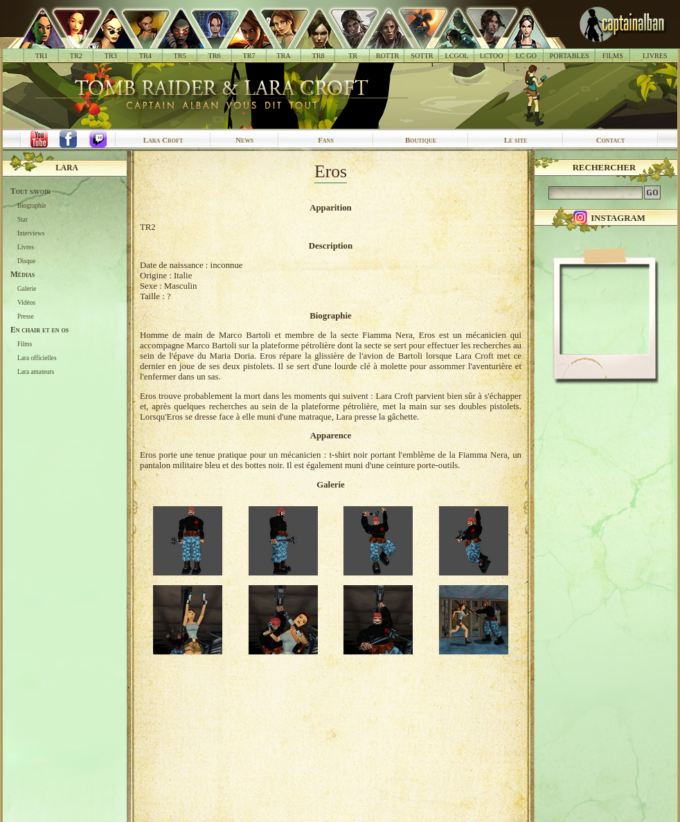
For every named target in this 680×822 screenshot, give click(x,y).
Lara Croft (163, 140)
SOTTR (422, 56)
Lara (66, 167)
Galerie (26, 288)
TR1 (41, 56)
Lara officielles (37, 358)
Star (22, 219)
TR (352, 56)
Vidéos (26, 302)
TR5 (180, 56)
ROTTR (388, 56)
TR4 (145, 56)
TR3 (111, 56)
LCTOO (491, 56)
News (244, 140)
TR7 (248, 56)
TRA (283, 56)
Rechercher (604, 167)
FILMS (612, 56)
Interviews (30, 233)
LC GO (525, 56)
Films (24, 344)
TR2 (76, 56)
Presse (25, 316)
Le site (516, 140)
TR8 (318, 56)
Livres (25, 247)
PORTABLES (569, 56)
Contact (610, 140)
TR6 (214, 56)
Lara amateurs (35, 371)
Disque (26, 261)
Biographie (31, 205)
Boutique (420, 140)
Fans (326, 140)
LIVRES (655, 56)
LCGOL (457, 56)
